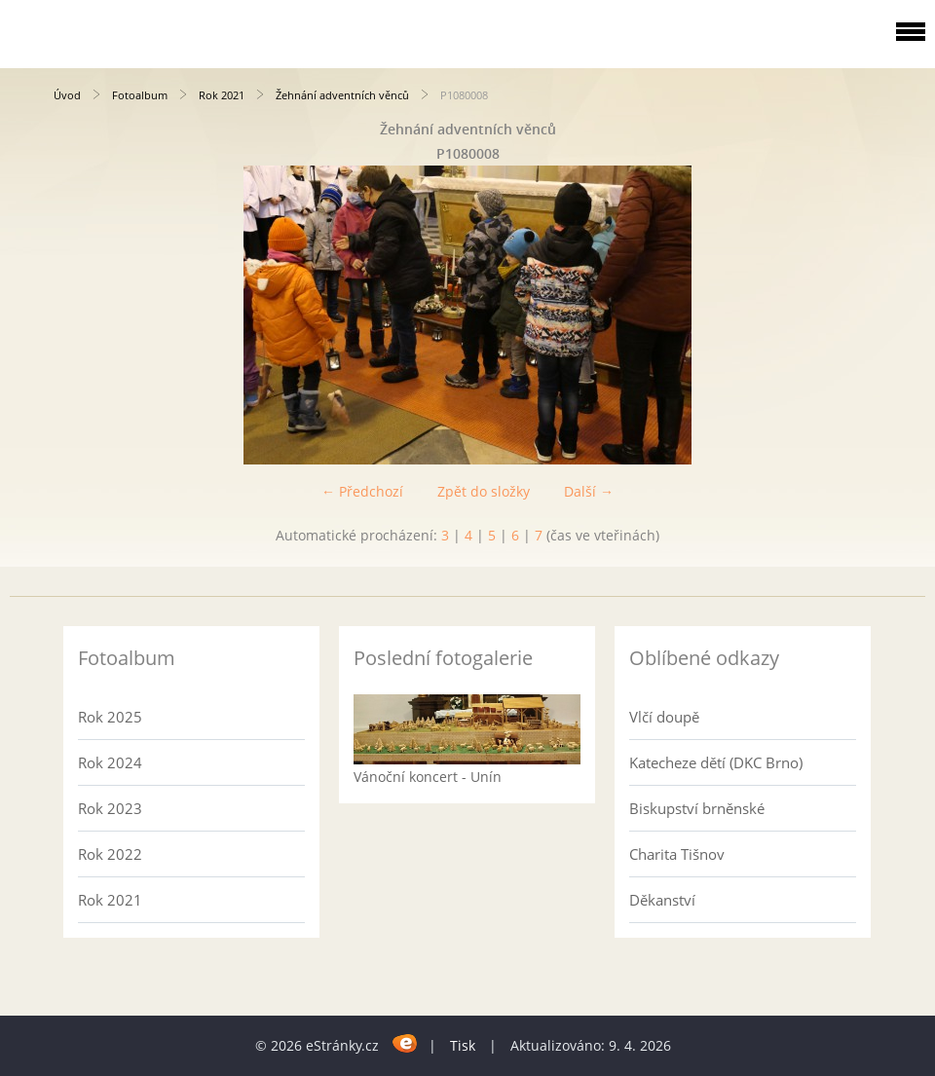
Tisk (462, 1045)
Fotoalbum (140, 95)
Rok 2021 (221, 95)
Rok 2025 (110, 716)
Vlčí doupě (664, 716)
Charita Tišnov (677, 854)
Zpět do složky (483, 491)
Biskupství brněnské (697, 808)
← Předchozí (362, 491)
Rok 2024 (110, 762)
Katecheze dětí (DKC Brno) (716, 762)
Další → (589, 491)
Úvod (67, 95)
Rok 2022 (110, 854)
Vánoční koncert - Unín (428, 776)
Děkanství (662, 899)
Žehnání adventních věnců (342, 95)
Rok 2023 (110, 808)
